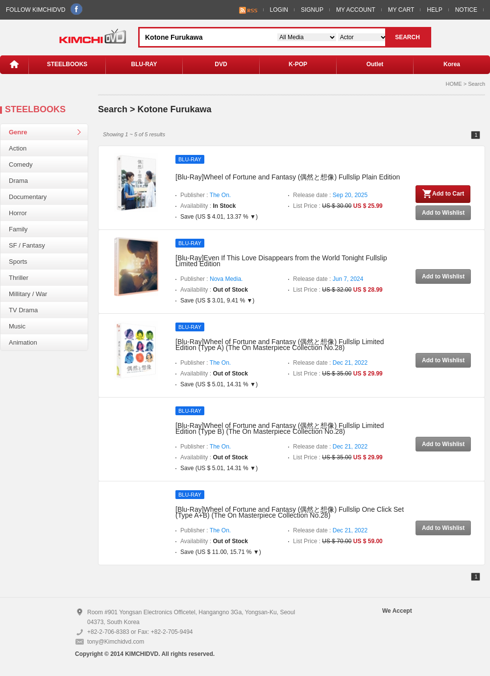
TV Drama (23, 310)
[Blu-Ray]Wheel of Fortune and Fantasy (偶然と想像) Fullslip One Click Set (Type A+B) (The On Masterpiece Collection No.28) (289, 512)
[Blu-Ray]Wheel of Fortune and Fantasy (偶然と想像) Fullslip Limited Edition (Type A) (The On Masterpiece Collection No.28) (279, 344)
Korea (451, 64)
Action (17, 148)
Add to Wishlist (443, 212)
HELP (434, 9)
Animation (23, 342)
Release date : (330, 195)
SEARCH (407, 37)
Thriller (18, 277)
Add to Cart (443, 193)
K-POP (298, 64)
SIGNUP (312, 9)
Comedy (20, 164)
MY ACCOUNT (355, 9)
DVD (221, 64)
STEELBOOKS (67, 64)
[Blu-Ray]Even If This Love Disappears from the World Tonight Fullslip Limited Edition (281, 261)
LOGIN (279, 9)
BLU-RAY (144, 64)
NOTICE (466, 9)
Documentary (28, 196)
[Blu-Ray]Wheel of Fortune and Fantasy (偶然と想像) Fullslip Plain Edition (287, 177)
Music (17, 326)
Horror (18, 213)
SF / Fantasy (27, 245)
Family (18, 229)
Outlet (375, 64)
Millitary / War (28, 294)
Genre (18, 132)
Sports (18, 261)
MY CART (401, 9)
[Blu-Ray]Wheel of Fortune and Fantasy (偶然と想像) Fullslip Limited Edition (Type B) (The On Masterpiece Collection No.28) (279, 428)
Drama (18, 180)
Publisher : (205, 195)
